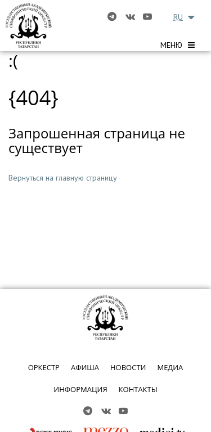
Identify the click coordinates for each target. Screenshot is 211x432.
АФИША (85, 367)
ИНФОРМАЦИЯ (80, 389)
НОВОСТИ (128, 367)
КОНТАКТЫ (138, 389)
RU (178, 17)
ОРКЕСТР (44, 367)
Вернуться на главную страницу (62, 178)
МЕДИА (170, 367)
